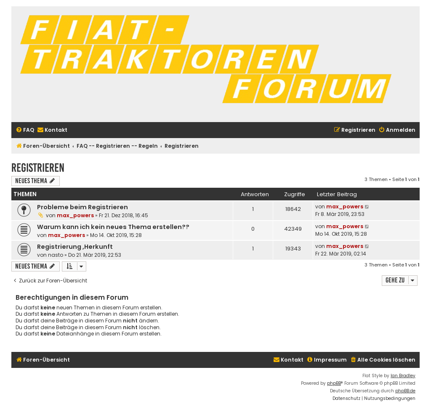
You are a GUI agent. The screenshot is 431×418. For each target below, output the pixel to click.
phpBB (334, 383)
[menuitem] (25, 130)
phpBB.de (405, 391)
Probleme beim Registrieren (82, 207)
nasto (55, 254)
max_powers (75, 215)
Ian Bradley (403, 376)
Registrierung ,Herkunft (75, 246)
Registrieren (37, 167)
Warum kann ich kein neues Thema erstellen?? (113, 227)
